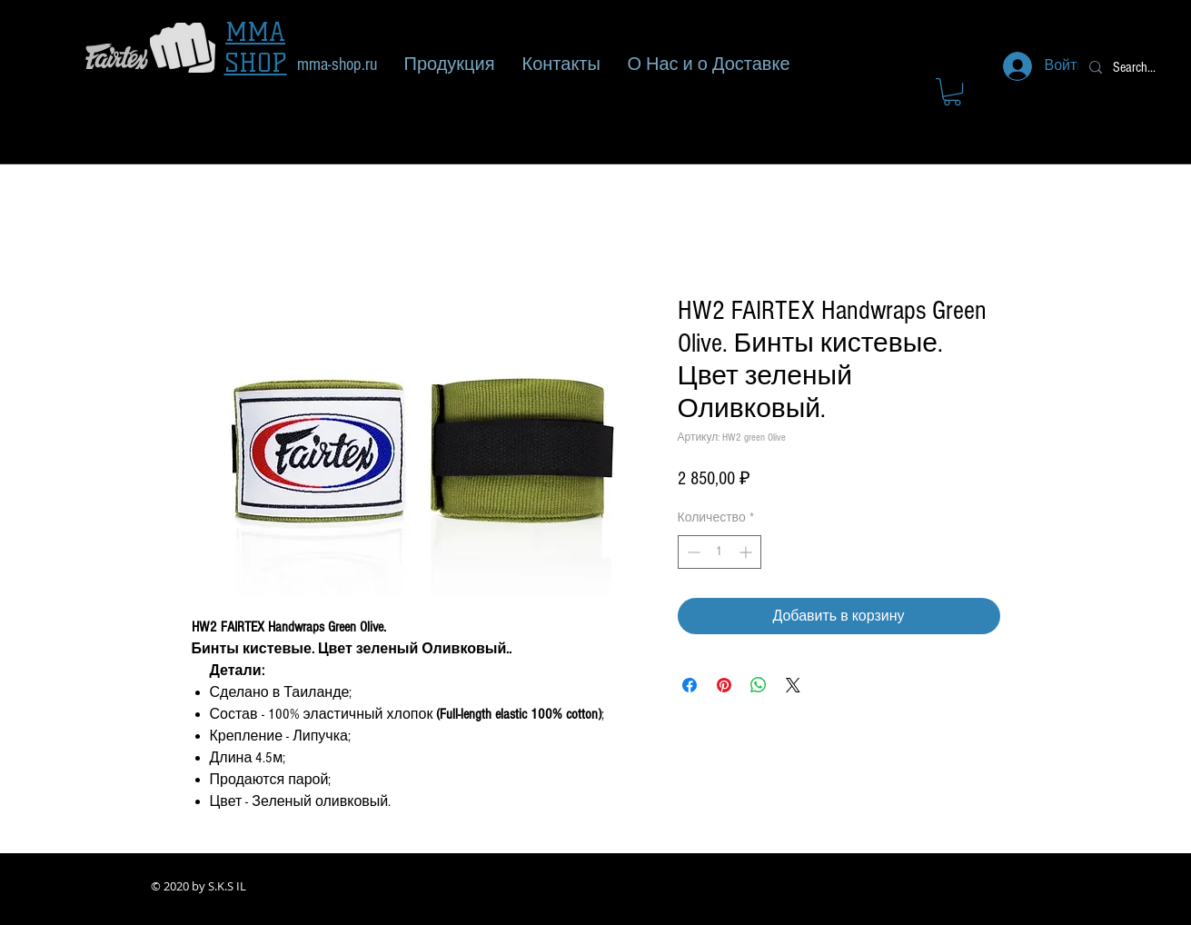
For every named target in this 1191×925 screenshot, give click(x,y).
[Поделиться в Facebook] (689, 685)
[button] (952, 91)
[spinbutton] (719, 552)
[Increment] (747, 552)
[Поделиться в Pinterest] (724, 685)
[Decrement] (691, 552)
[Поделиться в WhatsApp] (758, 685)
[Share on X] (793, 685)
